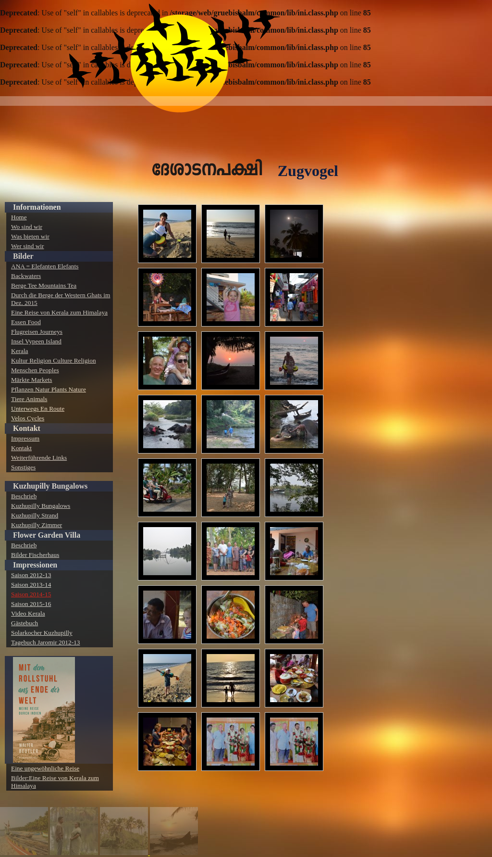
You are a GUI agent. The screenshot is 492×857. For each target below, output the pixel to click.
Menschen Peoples (35, 370)
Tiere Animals (29, 399)
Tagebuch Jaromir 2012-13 (45, 642)
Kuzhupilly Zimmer (36, 525)
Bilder (23, 256)
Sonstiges (23, 467)
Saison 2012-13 (31, 575)
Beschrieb (24, 496)
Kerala (19, 350)
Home (19, 217)
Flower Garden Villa (46, 535)
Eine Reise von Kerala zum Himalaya (59, 312)
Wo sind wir (26, 226)
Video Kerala (28, 613)
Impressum (25, 438)
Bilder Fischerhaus (35, 554)
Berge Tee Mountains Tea (43, 285)
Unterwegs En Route (37, 408)
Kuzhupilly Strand (34, 515)
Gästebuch (24, 623)
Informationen (37, 207)
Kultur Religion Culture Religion (53, 360)
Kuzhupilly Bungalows (50, 486)
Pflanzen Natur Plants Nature (48, 389)
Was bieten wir (30, 236)
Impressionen (35, 565)
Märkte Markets (31, 379)
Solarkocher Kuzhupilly (42, 632)
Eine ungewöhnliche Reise (45, 768)
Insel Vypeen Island (36, 341)
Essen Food (26, 322)
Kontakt (26, 428)
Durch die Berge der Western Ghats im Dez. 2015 (60, 298)
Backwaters (26, 275)
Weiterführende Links (39, 457)
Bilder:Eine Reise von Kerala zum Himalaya (55, 781)
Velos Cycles (27, 418)
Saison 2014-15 (31, 594)
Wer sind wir (27, 246)
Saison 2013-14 (31, 584)
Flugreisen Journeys (36, 331)
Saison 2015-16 (31, 603)
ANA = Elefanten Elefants (44, 266)
